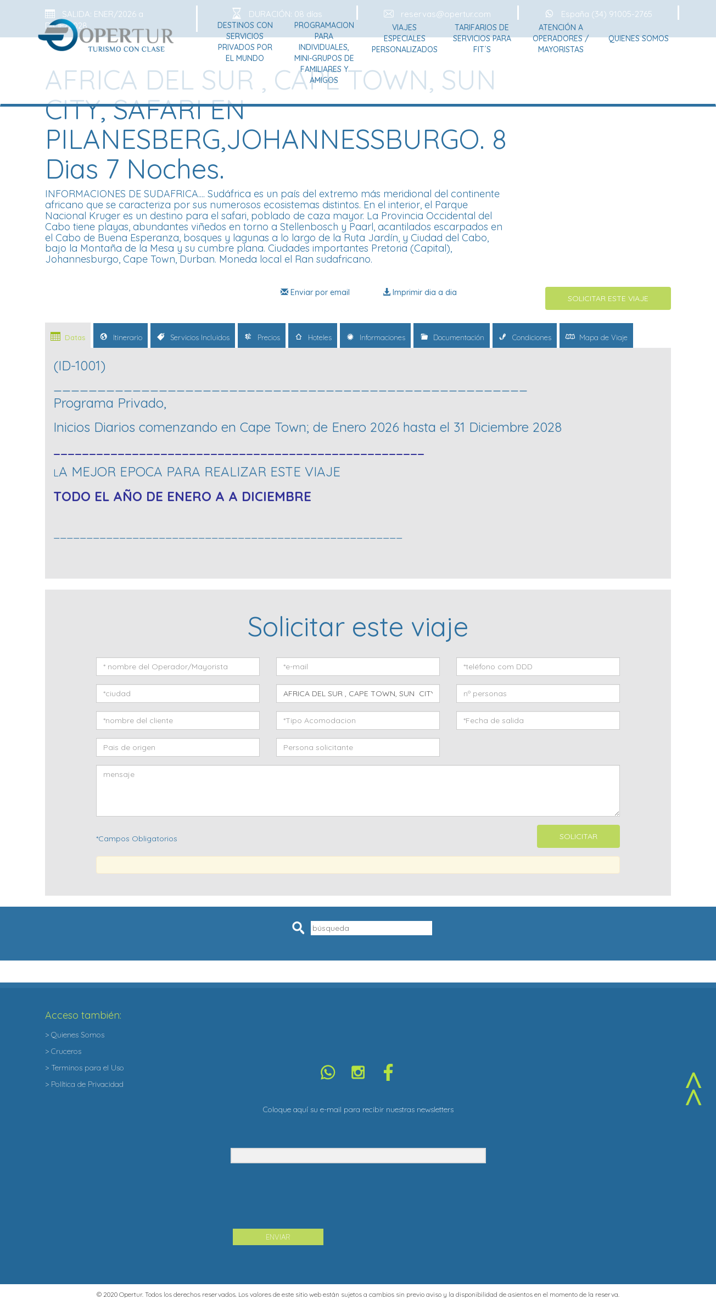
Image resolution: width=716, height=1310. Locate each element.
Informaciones (375, 336)
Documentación (451, 336)
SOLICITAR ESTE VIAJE (608, 298)
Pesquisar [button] (300, 928)
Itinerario (120, 336)
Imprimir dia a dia (420, 292)
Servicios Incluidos (193, 336)
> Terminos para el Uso (84, 1068)
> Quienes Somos (74, 1035)
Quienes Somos (638, 38)
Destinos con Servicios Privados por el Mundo (245, 41)
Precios (261, 336)
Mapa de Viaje (596, 336)
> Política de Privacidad (84, 1084)
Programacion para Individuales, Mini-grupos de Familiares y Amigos (324, 52)
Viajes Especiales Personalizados (405, 38)
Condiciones (524, 336)
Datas (68, 336)
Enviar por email (315, 292)
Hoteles (313, 336)
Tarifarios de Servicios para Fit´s (482, 38)
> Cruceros (63, 1051)
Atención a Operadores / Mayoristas (561, 38)
